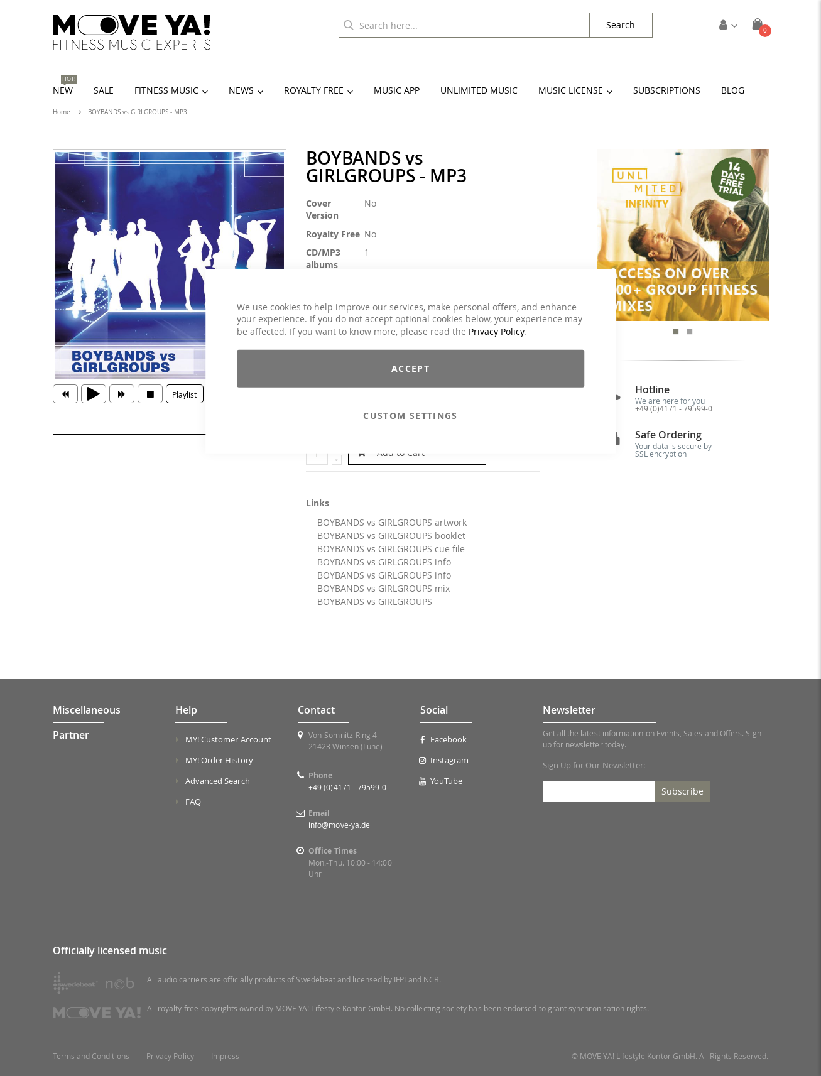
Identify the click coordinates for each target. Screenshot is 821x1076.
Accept (410, 368)
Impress (225, 1056)
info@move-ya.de (339, 825)
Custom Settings (410, 415)
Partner (71, 735)
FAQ (193, 801)
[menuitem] (733, 90)
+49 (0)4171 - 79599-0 (673, 408)
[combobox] (464, 25)
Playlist (184, 394)
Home (61, 112)
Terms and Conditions (91, 1056)
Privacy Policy (496, 331)
